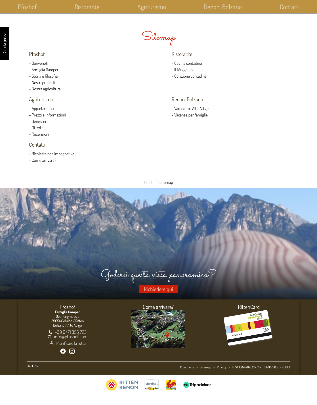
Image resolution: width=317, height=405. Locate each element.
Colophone (187, 367)
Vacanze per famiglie (191, 115)
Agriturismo (151, 6)
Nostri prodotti (43, 82)
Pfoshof (27, 6)
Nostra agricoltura (46, 88)
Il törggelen (183, 69)
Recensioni (40, 134)
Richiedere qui (158, 288)
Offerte (38, 127)
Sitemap (205, 367)
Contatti (289, 6)
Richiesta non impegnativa (53, 153)
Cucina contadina (188, 63)
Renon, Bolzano (223, 6)
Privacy (222, 367)
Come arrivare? (44, 160)
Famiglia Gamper (45, 69)
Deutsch (32, 366)
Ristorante (87, 6)
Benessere (40, 121)
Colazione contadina (190, 76)
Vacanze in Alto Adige (191, 108)
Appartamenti (43, 108)
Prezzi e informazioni (49, 115)
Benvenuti (40, 63)
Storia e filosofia (45, 76)
